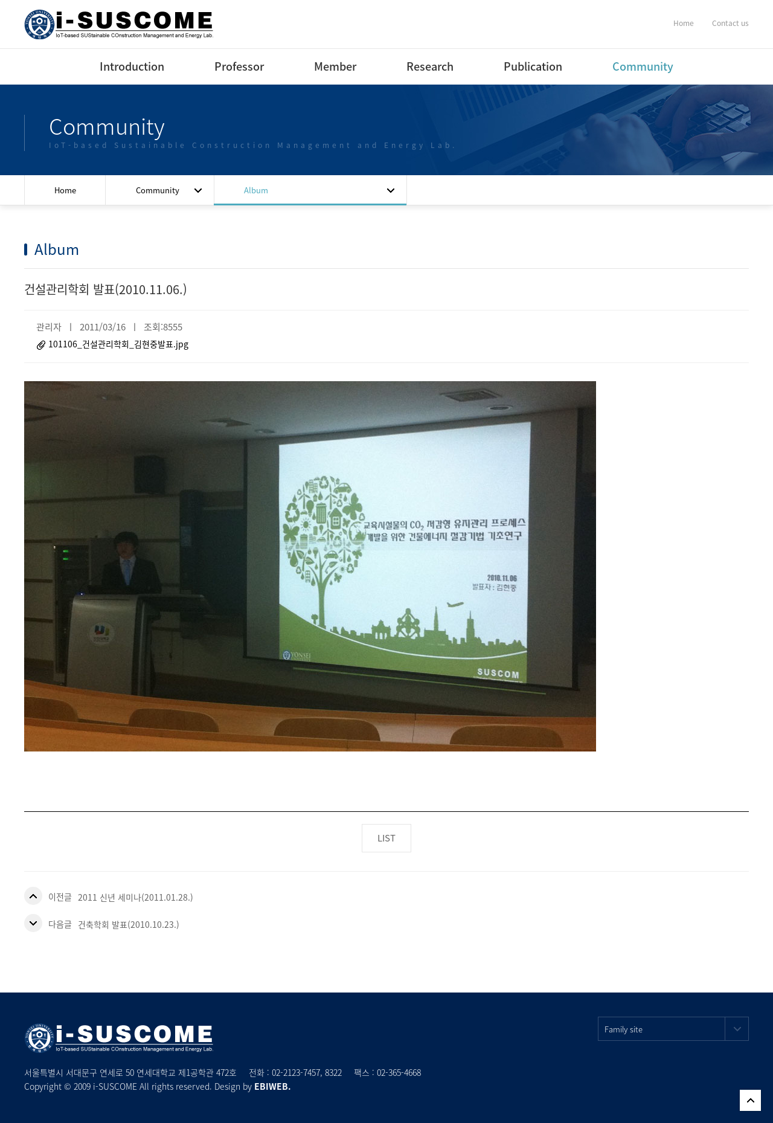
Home (683, 23)
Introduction (132, 66)
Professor (239, 66)
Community (642, 66)
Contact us (730, 23)
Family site (677, 1028)
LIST (386, 838)
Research (430, 66)
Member (335, 66)
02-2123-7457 (296, 1072)
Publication (533, 66)
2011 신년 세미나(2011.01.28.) (135, 897)
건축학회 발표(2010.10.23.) (128, 924)
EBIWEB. (272, 1086)
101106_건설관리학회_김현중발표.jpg (118, 344)
